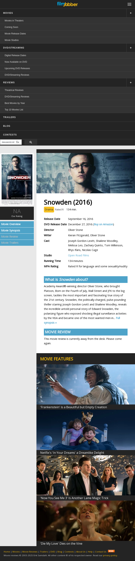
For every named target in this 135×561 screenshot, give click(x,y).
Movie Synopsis (10, 230)
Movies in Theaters (14, 20)
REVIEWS (9, 82)
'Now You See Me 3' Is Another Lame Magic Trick (74, 498)
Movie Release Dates (15, 33)
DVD (52, 551)
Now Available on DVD (16, 62)
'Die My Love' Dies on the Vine (61, 543)
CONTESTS (10, 134)
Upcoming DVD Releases (17, 68)
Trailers (44, 551)
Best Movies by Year (15, 103)
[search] (10, 142)
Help (90, 551)
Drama (49, 209)
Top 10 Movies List (14, 109)
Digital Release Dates (15, 55)
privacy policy (110, 555)
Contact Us (100, 551)
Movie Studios (12, 40)
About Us (81, 551)
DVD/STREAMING (13, 47)
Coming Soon (11, 27)
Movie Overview (10, 224)
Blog (59, 551)
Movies (16, 551)
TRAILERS (9, 117)
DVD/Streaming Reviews (17, 75)
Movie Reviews (30, 551)
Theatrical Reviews (14, 90)
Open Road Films (78, 255)
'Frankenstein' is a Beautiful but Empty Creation (73, 407)
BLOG (6, 126)
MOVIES (8, 13)
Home (7, 551)
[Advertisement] (17, 305)
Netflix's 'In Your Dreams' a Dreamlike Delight (72, 452)
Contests (69, 551)
